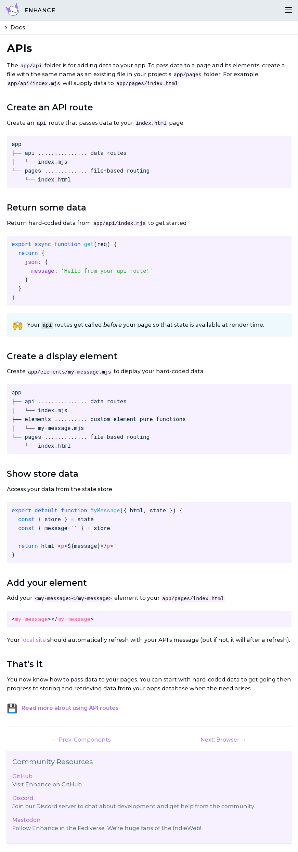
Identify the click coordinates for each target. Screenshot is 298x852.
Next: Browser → (223, 740)
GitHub (22, 776)
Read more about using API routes (70, 708)
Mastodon (26, 820)
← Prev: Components (81, 740)
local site (33, 640)
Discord (23, 798)
